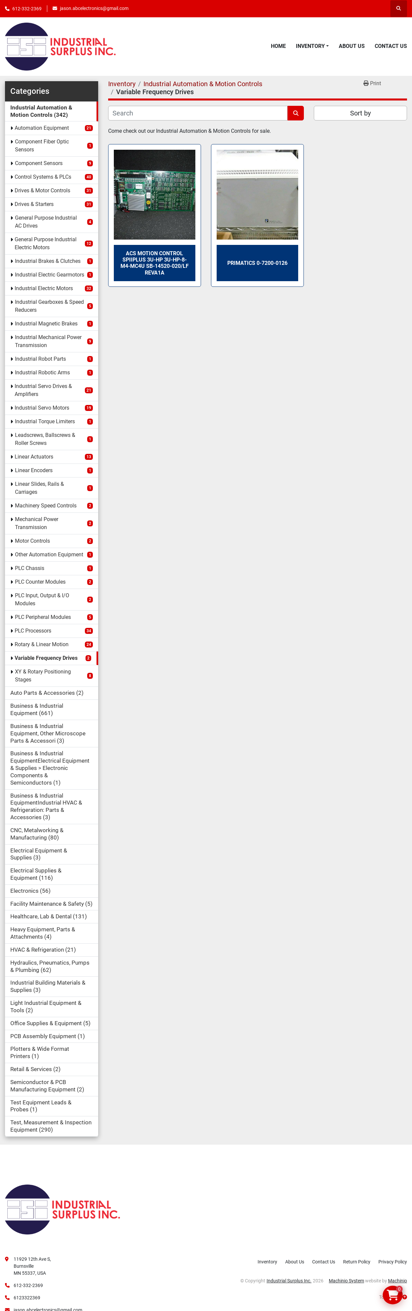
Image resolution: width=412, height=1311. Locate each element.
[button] (312, 46)
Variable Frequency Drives (46, 658)
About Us (352, 46)
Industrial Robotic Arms (42, 372)
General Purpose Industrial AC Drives (46, 222)
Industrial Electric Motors (44, 288)
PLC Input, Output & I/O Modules (42, 599)
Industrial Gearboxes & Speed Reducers (49, 306)
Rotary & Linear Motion (42, 644)
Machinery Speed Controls (46, 505)
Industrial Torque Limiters (45, 421)
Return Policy (356, 1261)
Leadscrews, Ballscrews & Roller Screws (45, 439)
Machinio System (346, 1280)
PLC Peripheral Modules (43, 617)
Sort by (360, 113)
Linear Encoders (34, 470)
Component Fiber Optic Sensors (42, 145)
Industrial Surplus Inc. (289, 1280)
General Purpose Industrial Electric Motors (46, 243)
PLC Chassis (29, 568)
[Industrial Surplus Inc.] (62, 1209)
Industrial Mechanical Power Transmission (48, 341)
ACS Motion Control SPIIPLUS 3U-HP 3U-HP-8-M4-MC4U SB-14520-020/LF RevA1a (154, 263)
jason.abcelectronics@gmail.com (94, 8)
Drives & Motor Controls (42, 190)
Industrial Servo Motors (42, 408)
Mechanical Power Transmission (36, 523)
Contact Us (391, 46)
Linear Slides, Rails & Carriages (39, 488)
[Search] (198, 113)
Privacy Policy (392, 1261)
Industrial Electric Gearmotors (49, 275)
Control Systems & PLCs (43, 177)
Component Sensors (39, 163)
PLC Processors (33, 631)
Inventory (310, 46)
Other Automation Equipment (49, 554)
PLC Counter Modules (40, 582)
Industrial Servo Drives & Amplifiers (43, 390)
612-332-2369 (27, 8)
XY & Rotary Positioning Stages (43, 675)
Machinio (397, 1280)
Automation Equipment (42, 128)
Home (278, 46)
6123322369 (27, 1297)
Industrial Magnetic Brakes (46, 323)
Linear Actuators (34, 457)
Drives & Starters (34, 204)
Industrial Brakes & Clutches (48, 261)
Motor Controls (32, 541)
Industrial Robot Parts (40, 359)
